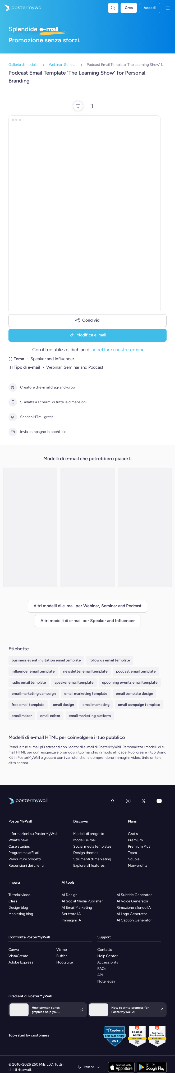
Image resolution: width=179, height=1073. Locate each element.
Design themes (85, 853)
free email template (28, 704)
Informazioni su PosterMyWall (32, 834)
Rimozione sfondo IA (134, 907)
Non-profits (138, 865)
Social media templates (92, 846)
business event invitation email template (46, 660)
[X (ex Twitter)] (143, 801)
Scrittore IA (71, 914)
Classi (13, 901)
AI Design (69, 895)
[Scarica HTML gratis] (12, 417)
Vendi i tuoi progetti (24, 859)
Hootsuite (64, 962)
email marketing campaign (34, 693)
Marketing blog (20, 914)
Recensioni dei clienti (26, 865)
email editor (50, 716)
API (100, 975)
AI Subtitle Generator (134, 895)
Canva (13, 949)
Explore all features (89, 865)
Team (132, 853)
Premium (135, 840)
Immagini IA (71, 920)
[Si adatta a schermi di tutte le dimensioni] (12, 402)
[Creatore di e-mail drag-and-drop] (12, 387)
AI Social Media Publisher (82, 901)
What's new (18, 840)
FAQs (102, 968)
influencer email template (33, 671)
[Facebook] (112, 801)
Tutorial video (19, 895)
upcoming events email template (130, 682)
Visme (61, 949)
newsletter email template (85, 671)
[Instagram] (128, 801)
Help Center (107, 956)
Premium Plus (139, 846)
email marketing (95, 704)
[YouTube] (159, 801)
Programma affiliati (23, 853)
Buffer (61, 956)
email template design (134, 693)
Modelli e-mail (84, 840)
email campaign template (139, 704)
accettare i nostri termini (117, 349)
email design (63, 704)
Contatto (104, 949)
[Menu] (167, 8)
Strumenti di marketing (92, 859)
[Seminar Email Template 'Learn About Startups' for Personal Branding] (87, 527)
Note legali (106, 981)
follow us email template (109, 660)
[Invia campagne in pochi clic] (12, 432)
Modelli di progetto (88, 834)
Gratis (133, 834)
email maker (22, 716)
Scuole (134, 859)
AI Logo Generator (132, 914)
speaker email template (74, 682)
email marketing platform (90, 716)
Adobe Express (20, 962)
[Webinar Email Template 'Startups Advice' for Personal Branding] (30, 527)
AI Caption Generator (134, 920)
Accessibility (107, 962)
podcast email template (136, 671)
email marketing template (85, 693)
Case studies (19, 846)
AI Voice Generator (132, 901)
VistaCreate (18, 956)
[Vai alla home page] (21, 8)
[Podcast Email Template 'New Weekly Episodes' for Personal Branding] (145, 527)
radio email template (29, 682)
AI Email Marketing (77, 907)
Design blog (18, 907)
